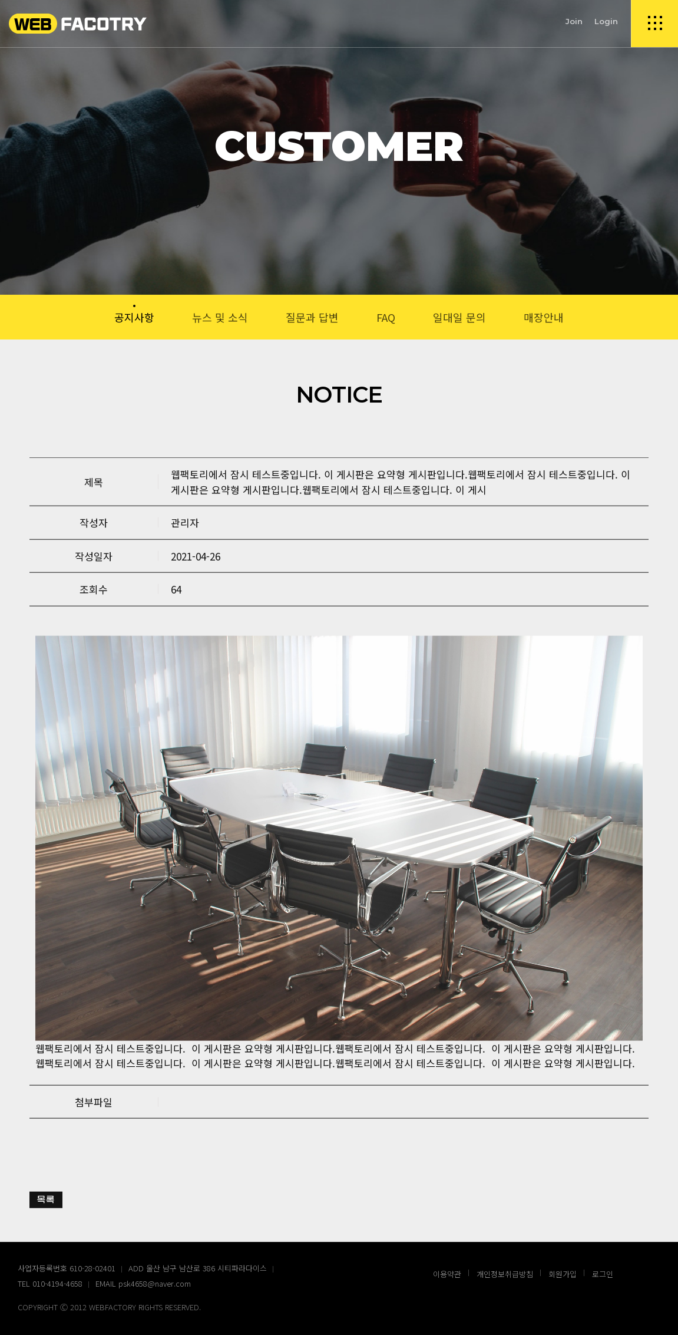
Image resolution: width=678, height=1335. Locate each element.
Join (574, 21)
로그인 (602, 1274)
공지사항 (134, 317)
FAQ (385, 317)
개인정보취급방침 (505, 1274)
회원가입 (562, 1274)
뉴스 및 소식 (220, 317)
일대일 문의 (459, 317)
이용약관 (447, 1274)
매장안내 (544, 317)
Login (606, 21)
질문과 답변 (312, 317)
